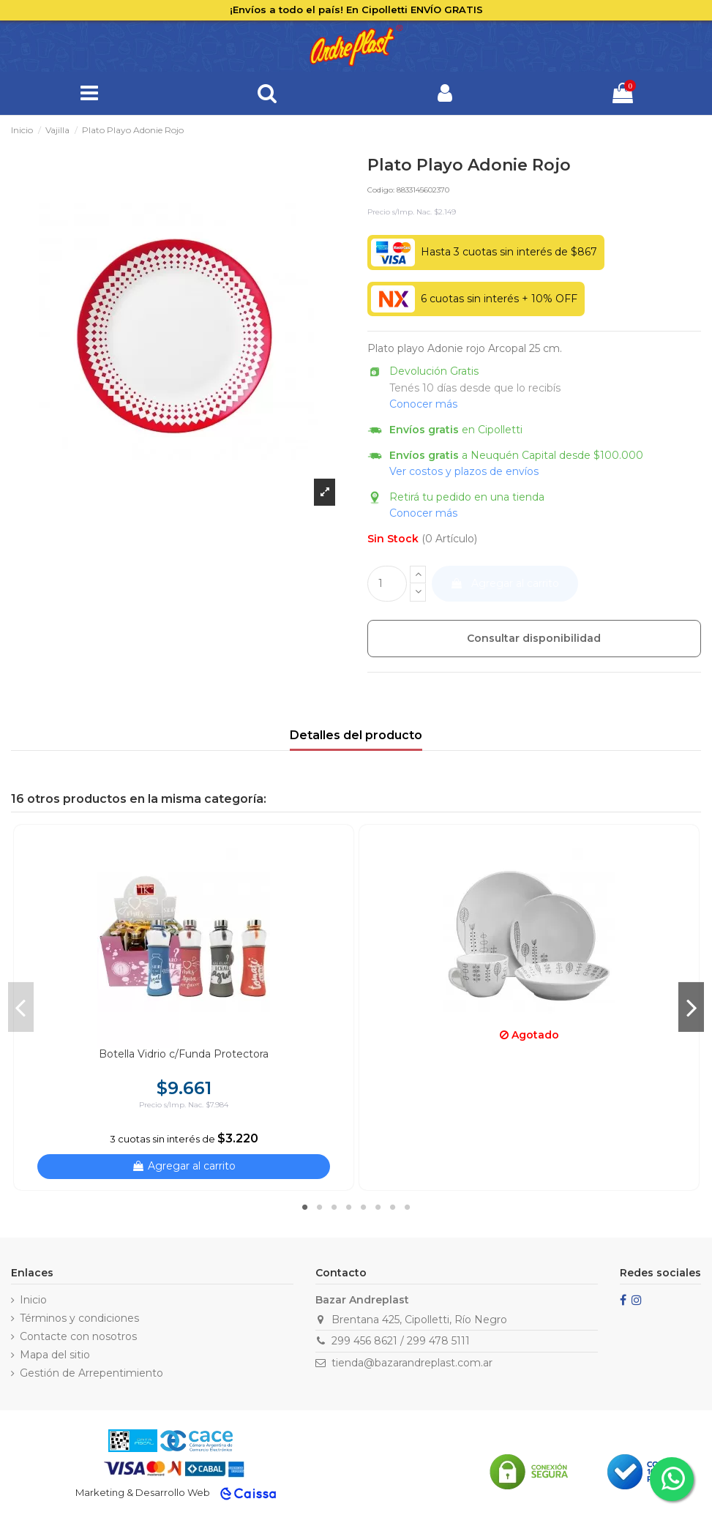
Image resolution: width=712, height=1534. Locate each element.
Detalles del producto (356, 735)
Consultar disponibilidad (534, 638)
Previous (21, 1007)
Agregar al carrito (504, 583)
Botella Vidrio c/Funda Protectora (184, 1053)
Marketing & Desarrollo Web (142, 1492)
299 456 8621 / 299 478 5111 (400, 1340)
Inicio (33, 1299)
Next (691, 1007)
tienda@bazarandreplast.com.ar (411, 1362)
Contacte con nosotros (78, 1336)
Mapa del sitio (55, 1354)
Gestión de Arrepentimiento (91, 1373)
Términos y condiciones (79, 1318)
